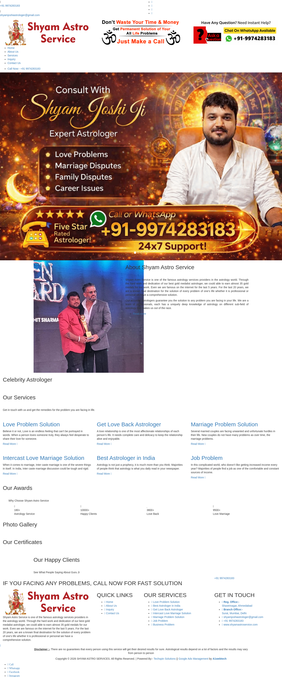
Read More (10, 443)
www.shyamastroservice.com (240, 624)
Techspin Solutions (165, 658)
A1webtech (220, 658)
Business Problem (162, 624)
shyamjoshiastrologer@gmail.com (20, 15)
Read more (139, 313)
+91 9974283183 (10, 5)
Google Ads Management (193, 658)
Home (11, 47)
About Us (13, 51)
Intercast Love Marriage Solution (43, 458)
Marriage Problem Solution (224, 424)
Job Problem (207, 458)
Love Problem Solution (31, 424)
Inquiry (11, 59)
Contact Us (14, 63)
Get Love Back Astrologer (129, 424)
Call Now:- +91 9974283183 (24, 68)
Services (13, 55)
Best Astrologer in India (126, 458)
